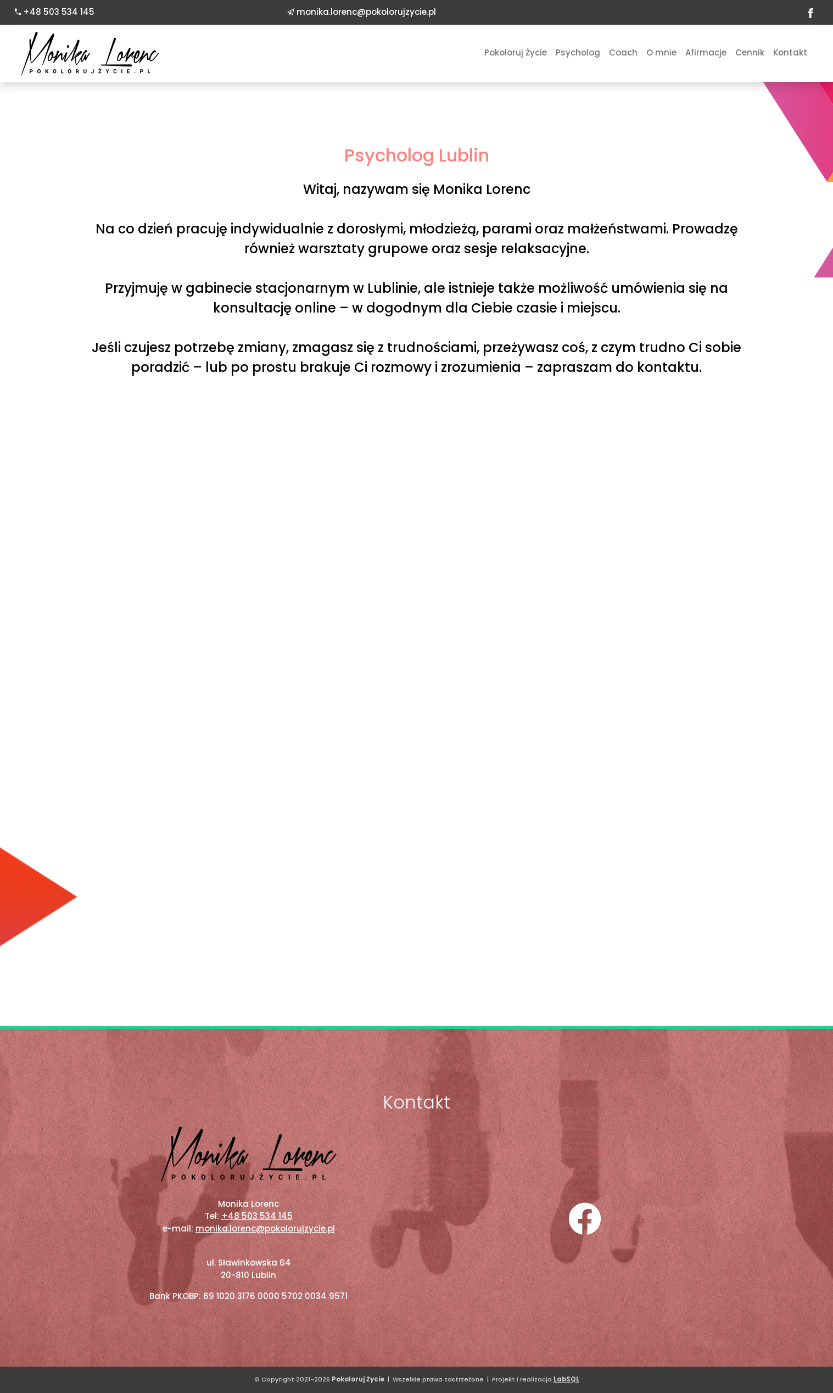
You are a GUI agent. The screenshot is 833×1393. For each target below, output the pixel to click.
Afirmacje (705, 52)
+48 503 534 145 (58, 12)
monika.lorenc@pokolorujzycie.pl (366, 12)
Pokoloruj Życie (515, 52)
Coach (623, 52)
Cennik (749, 52)
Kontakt (790, 52)
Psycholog (578, 52)
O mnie (661, 52)
